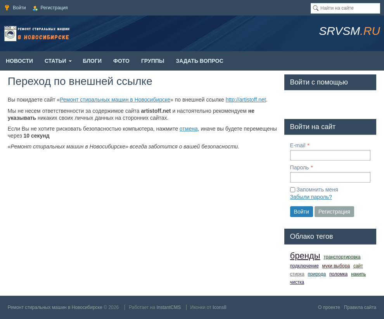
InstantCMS (168, 307)
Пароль (299, 167)
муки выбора (336, 266)
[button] (296, 103)
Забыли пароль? (311, 197)
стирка (297, 274)
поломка (338, 274)
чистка (297, 282)
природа (317, 274)
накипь (358, 274)
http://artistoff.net (246, 100)
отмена (189, 129)
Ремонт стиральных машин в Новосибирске (115, 100)
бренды (305, 255)
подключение (304, 266)
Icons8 (219, 307)
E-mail (298, 145)
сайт (358, 266)
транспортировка (341, 257)
